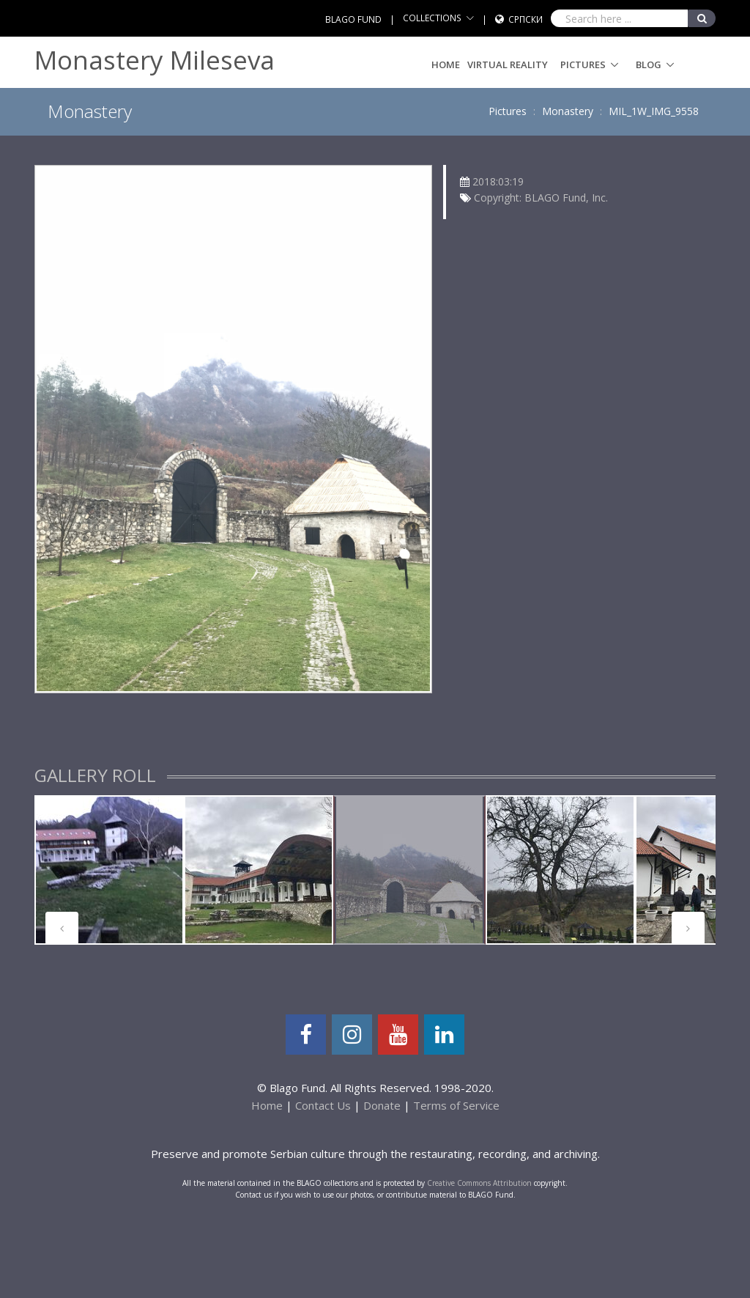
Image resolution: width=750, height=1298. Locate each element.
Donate (382, 1105)
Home (445, 64)
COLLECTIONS (432, 18)
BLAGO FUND (353, 19)
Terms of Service (456, 1105)
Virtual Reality (507, 64)
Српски (525, 19)
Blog (648, 64)
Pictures (583, 64)
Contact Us (323, 1105)
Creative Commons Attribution (479, 1183)
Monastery (567, 111)
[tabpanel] (109, 870)
